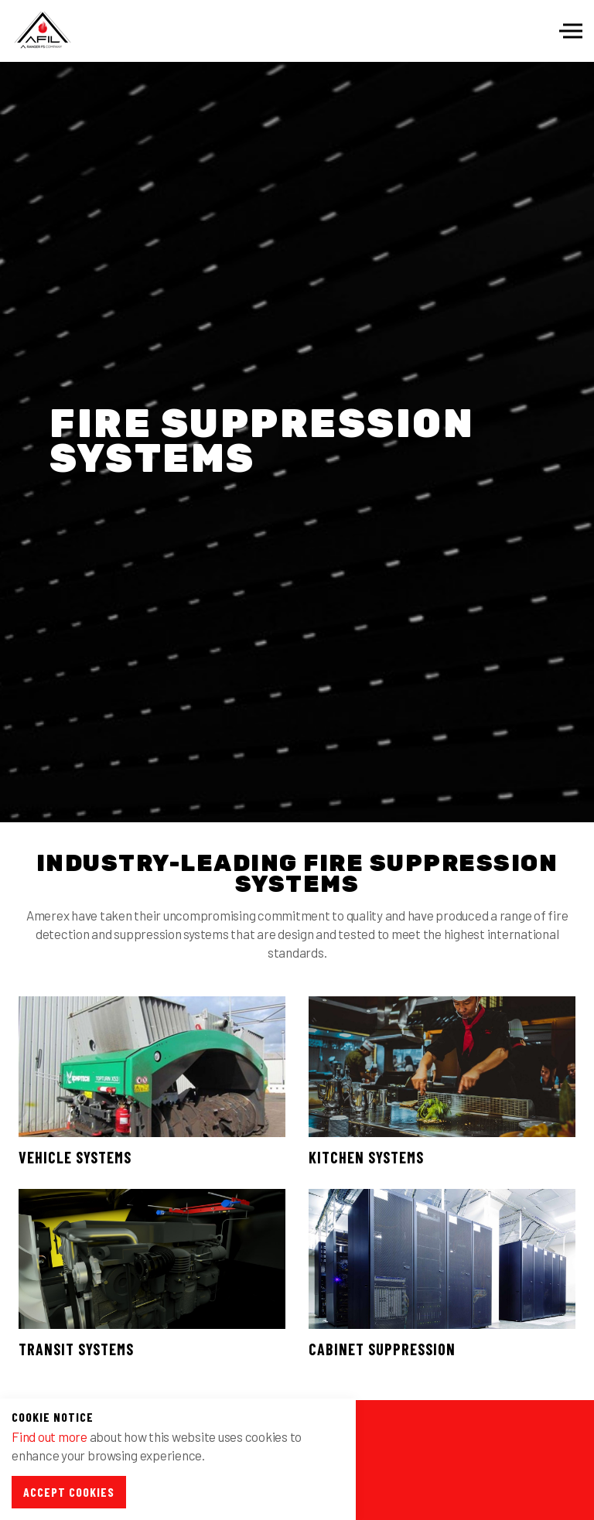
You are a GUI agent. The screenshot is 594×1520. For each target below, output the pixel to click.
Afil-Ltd (42, 31)
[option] (297, 442)
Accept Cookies (68, 1491)
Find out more (49, 1436)
